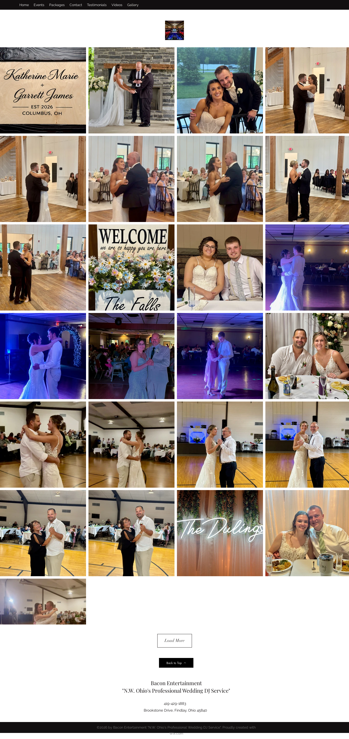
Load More (175, 640)
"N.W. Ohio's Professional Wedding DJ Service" (176, 690)
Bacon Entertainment (176, 683)
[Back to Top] (176, 663)
